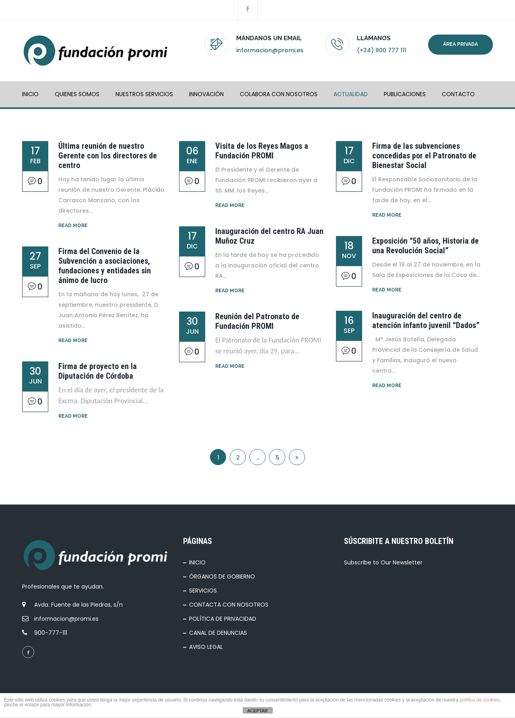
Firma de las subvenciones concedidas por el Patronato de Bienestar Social (424, 155)
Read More (73, 225)
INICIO (30, 94)
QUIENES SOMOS (77, 94)
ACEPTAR (257, 710)
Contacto (458, 94)
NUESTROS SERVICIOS (144, 94)
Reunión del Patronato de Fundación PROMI (257, 321)
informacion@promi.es (269, 50)
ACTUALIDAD (351, 94)
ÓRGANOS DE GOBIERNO (222, 576)
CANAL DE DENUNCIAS (218, 633)
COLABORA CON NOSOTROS (278, 94)
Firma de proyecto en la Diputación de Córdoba (97, 371)
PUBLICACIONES (405, 94)
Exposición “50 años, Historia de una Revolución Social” (425, 245)
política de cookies (480, 700)
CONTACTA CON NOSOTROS (228, 605)
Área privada (460, 44)
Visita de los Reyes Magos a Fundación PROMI (261, 150)
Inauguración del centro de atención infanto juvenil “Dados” (426, 320)
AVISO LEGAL (206, 647)
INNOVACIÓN (206, 94)
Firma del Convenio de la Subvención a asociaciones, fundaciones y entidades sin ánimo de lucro (104, 265)
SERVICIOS (203, 591)
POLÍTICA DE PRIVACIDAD (222, 619)
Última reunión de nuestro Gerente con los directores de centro (107, 155)
